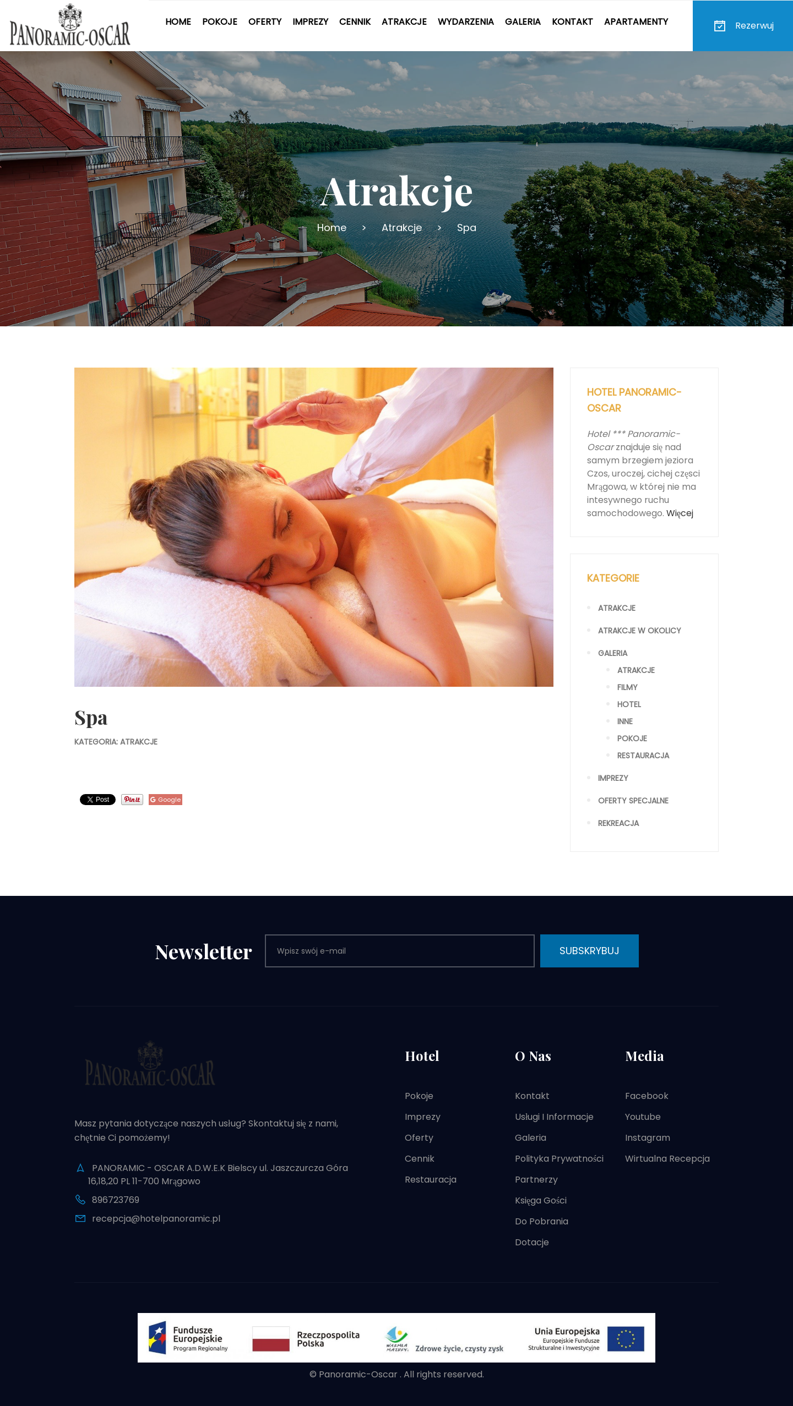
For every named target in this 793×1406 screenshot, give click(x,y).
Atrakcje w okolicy (639, 630)
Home (178, 21)
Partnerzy (536, 1179)
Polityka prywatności (559, 1158)
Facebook (647, 1096)
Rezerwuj (743, 26)
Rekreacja (618, 823)
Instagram (647, 1137)
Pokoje (219, 21)
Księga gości (541, 1200)
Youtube (643, 1116)
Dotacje (532, 1242)
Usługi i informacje (554, 1116)
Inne (625, 721)
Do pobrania (541, 1221)
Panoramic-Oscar (358, 1374)
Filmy (627, 687)
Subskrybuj (590, 951)
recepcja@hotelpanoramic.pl (156, 1218)
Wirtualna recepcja (667, 1158)
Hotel (629, 704)
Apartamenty (636, 21)
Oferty (264, 21)
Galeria (523, 21)
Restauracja (643, 755)
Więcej (679, 513)
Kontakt (572, 21)
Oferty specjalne (633, 800)
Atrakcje (404, 21)
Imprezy (310, 21)
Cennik (355, 21)
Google (165, 799)
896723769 (115, 1200)
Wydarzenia (466, 21)
